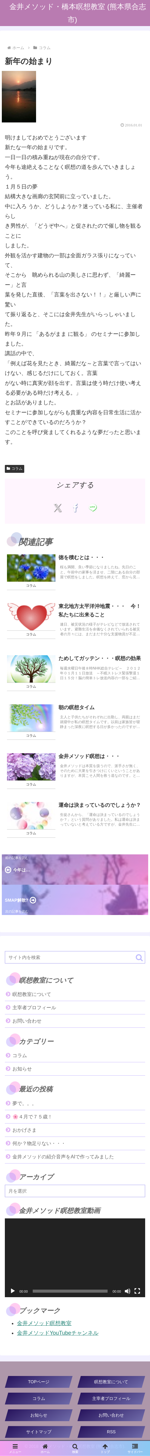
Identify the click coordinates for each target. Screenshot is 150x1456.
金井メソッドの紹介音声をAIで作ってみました (63, 1157)
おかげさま (24, 1130)
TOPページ (38, 1382)
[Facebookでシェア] (75, 507)
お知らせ (38, 1415)
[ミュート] (128, 1292)
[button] (139, 958)
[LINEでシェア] (92, 507)
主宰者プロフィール (34, 1008)
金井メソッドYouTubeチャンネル (57, 1334)
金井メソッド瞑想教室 (44, 1324)
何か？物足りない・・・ (39, 1144)
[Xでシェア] (57, 507)
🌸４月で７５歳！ (32, 1117)
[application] (75, 1258)
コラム (14, 468)
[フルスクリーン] (137, 1292)
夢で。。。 (24, 1104)
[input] (75, 958)
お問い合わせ (27, 1021)
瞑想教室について (31, 994)
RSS (111, 1432)
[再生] (13, 1292)
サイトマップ (39, 1432)
